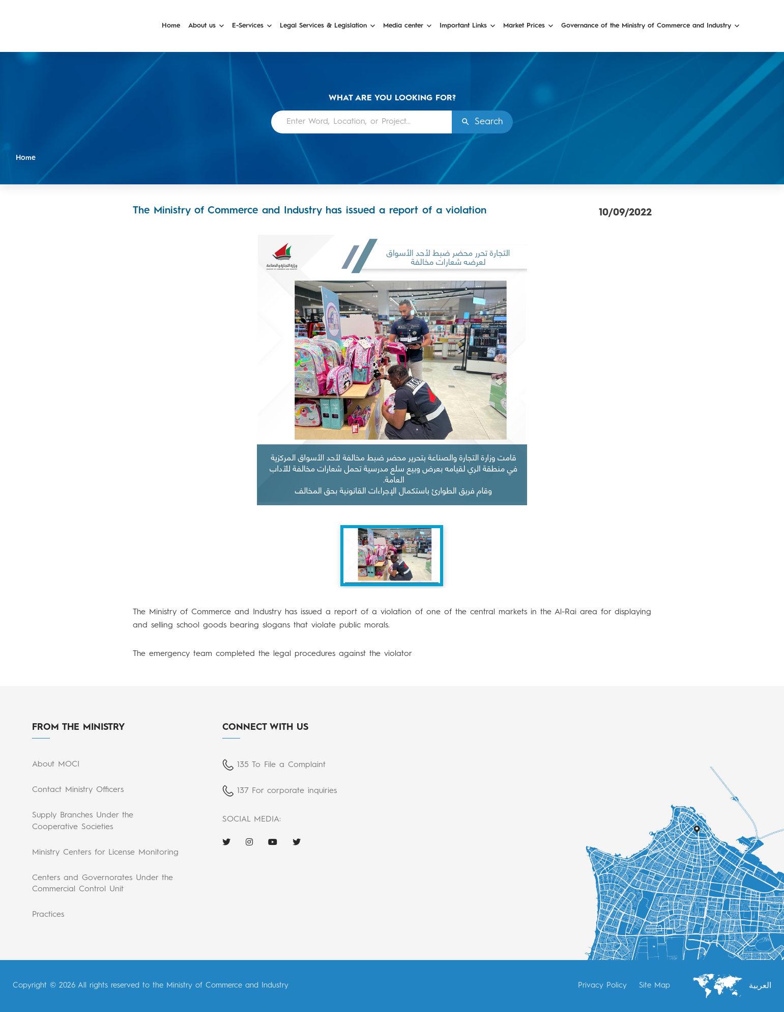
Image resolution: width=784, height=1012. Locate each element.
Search (489, 121)
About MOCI (55, 764)
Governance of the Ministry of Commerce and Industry (646, 25)
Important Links (463, 25)
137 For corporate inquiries (287, 791)
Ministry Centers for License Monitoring (105, 853)
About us (202, 25)
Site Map (654, 986)
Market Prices (524, 25)
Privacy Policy (602, 986)
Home (171, 25)
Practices (48, 915)
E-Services (248, 25)
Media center (403, 25)
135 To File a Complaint (281, 765)
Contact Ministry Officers (78, 790)
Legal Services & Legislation (323, 25)
